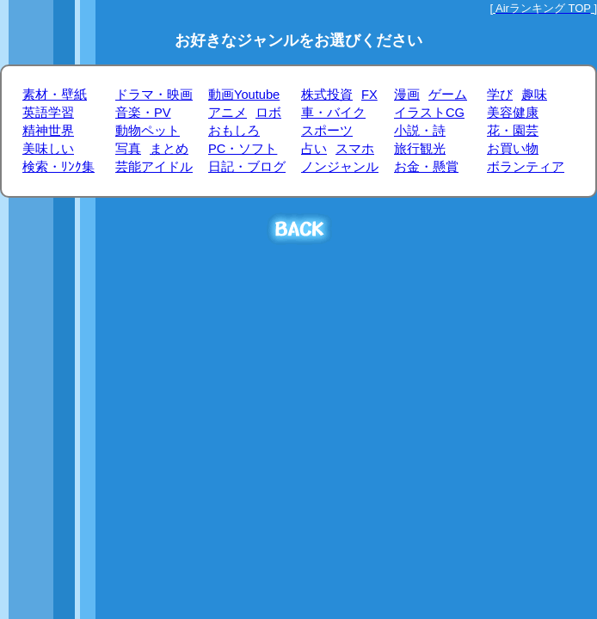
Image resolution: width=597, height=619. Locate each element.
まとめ (169, 149)
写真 (128, 149)
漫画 (407, 94)
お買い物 (513, 149)
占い (314, 149)
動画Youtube (244, 94)
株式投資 (327, 94)
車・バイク (333, 113)
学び (500, 94)
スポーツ (327, 131)
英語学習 (48, 113)
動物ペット (147, 131)
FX (369, 94)
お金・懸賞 (426, 167)
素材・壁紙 (54, 94)
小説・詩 (420, 131)
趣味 (534, 94)
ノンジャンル (340, 167)
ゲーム (447, 94)
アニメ (227, 113)
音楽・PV (143, 113)
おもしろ (234, 131)
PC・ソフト (242, 149)
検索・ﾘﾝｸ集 (58, 167)
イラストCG (429, 113)
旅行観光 (420, 149)
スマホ (354, 149)
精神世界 (48, 131)
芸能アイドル (154, 167)
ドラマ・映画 (154, 94)
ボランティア (525, 167)
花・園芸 (513, 131)
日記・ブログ (247, 167)
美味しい (48, 149)
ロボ (268, 113)
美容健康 (513, 113)
